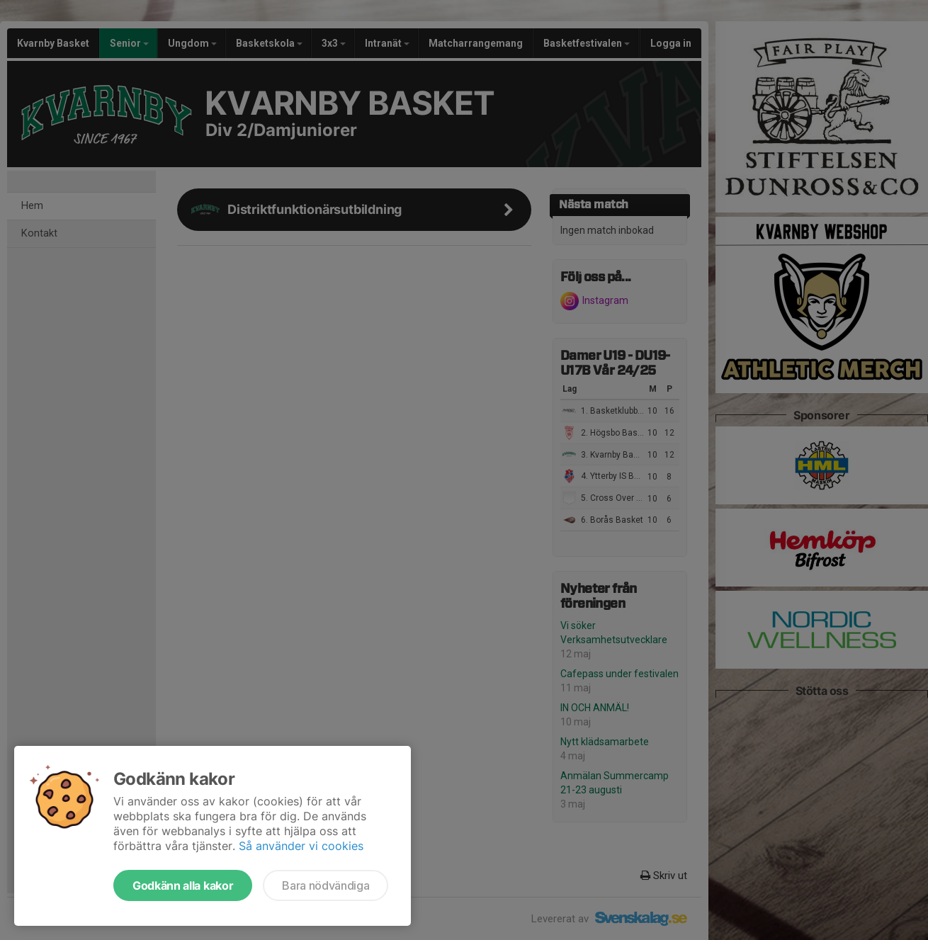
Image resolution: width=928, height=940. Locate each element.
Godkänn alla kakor (182, 885)
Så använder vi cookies (301, 846)
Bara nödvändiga (325, 885)
